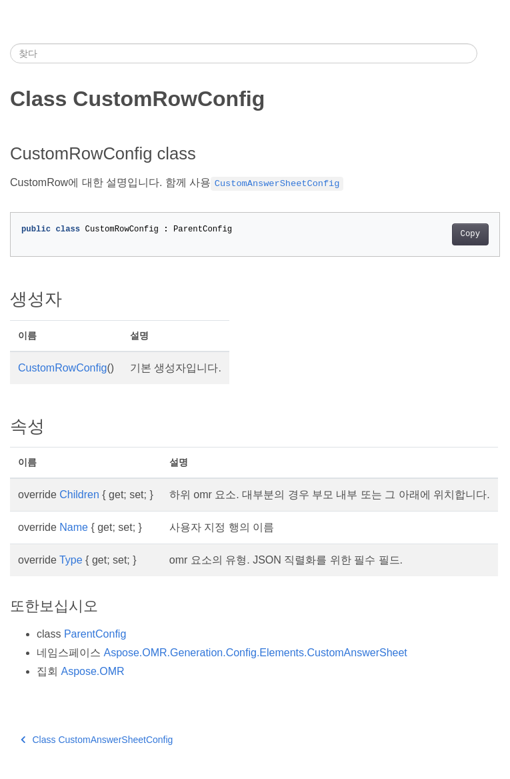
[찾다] (243, 53)
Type (71, 560)
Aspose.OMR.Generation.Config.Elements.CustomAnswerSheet (255, 652)
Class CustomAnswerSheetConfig (97, 739)
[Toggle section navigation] (488, 53)
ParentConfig (95, 634)
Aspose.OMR (92, 671)
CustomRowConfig (62, 367)
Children (79, 494)
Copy (470, 234)
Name (73, 527)
